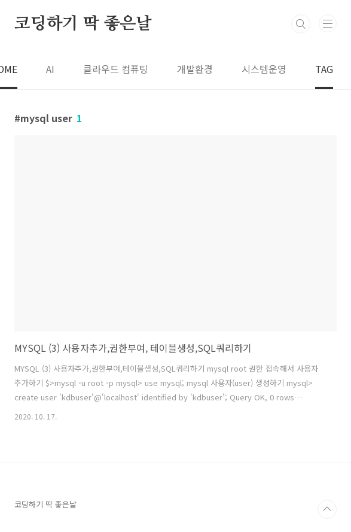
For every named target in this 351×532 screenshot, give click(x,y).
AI (50, 69)
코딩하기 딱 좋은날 (83, 24)
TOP (327, 509)
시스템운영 (264, 69)
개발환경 (195, 69)
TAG (324, 69)
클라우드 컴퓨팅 (115, 69)
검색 (301, 24)
